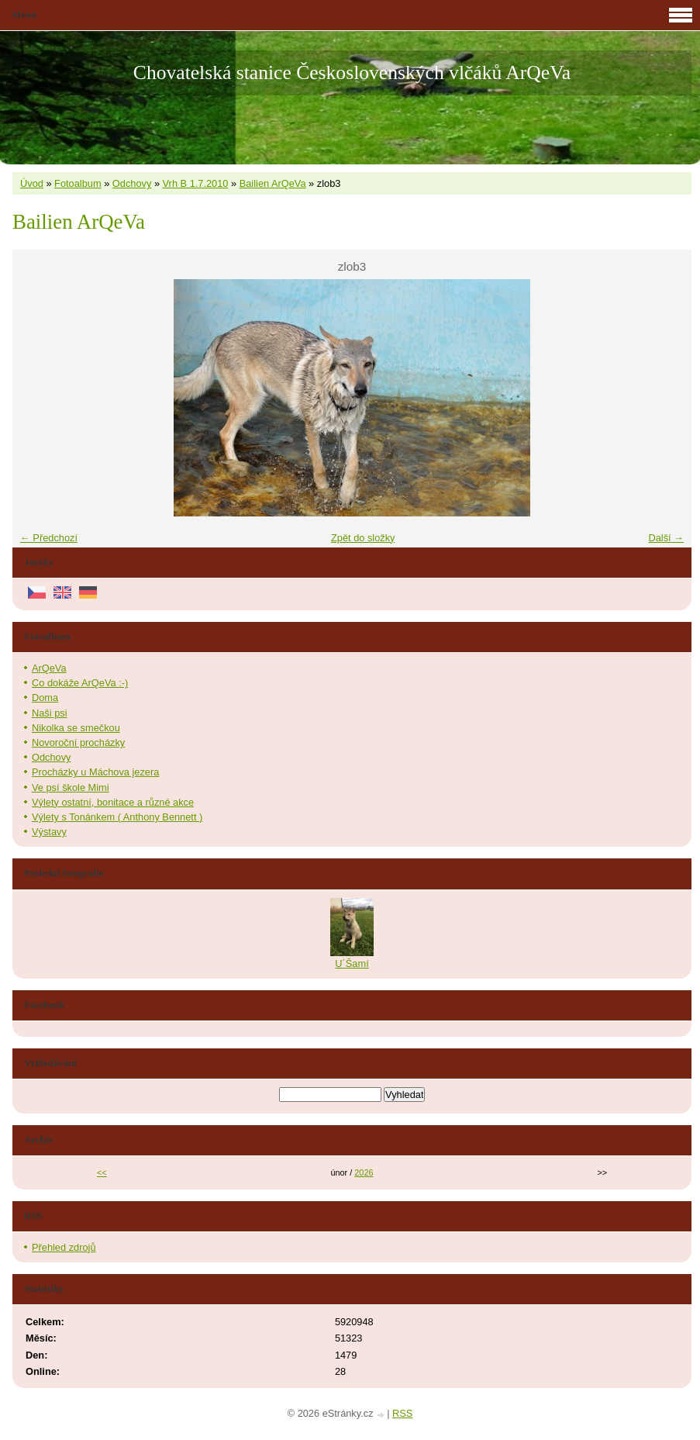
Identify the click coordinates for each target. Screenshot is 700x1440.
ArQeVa (49, 668)
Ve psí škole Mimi (70, 787)
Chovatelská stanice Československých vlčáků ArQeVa (352, 72)
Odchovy (132, 183)
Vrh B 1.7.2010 (196, 183)
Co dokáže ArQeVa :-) (80, 683)
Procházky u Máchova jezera (95, 772)
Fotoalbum (77, 183)
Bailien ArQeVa (273, 183)
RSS (402, 1413)
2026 (363, 1172)
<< (102, 1172)
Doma (45, 697)
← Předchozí (49, 538)
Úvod (31, 183)
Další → (666, 538)
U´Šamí (351, 963)
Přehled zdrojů (64, 1247)
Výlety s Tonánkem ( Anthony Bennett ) (117, 817)
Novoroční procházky (78, 742)
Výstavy (49, 831)
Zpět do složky (363, 538)
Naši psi (49, 713)
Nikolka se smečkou (76, 728)
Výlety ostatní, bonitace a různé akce (113, 802)
